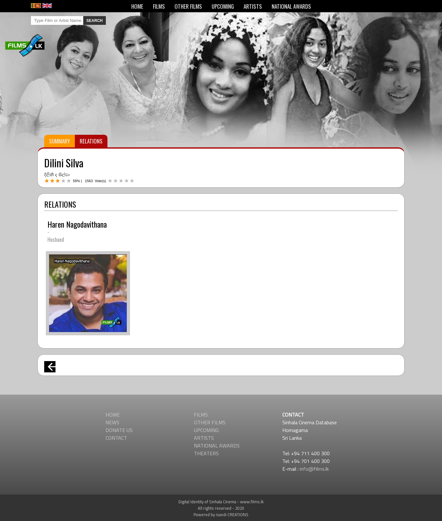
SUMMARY (59, 141)
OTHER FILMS (188, 6)
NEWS (112, 422)
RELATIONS (91, 141)
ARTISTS (253, 6)
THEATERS (206, 453)
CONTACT (116, 438)
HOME (137, 6)
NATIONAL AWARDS (291, 6)
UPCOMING (223, 6)
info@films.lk (314, 469)
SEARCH (94, 20)
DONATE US (119, 430)
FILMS (159, 6)
